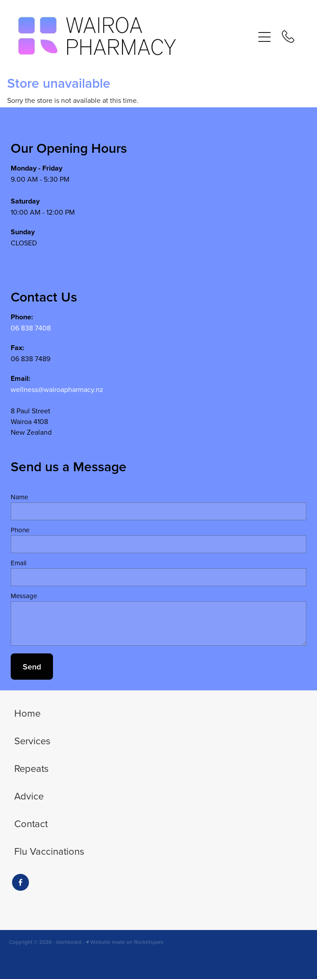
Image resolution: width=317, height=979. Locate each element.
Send (32, 666)
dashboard (68, 942)
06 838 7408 (31, 328)
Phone (20, 529)
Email (18, 562)
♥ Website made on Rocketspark (124, 942)
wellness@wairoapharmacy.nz (57, 389)
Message (24, 595)
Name (19, 497)
